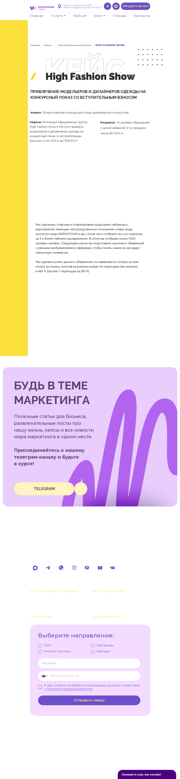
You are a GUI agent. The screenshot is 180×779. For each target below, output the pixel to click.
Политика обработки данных (50, 761)
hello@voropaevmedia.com (64, 555)
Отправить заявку (89, 700)
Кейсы (48, 45)
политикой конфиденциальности (69, 689)
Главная (35, 45)
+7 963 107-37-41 (45, 585)
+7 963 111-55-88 (107, 585)
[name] (89, 663)
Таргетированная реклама (74, 45)
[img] (80, 488)
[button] (135, 6)
